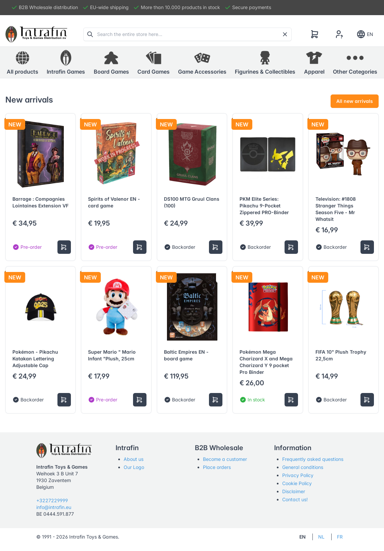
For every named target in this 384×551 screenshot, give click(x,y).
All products (22, 62)
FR (340, 537)
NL (321, 537)
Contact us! (295, 499)
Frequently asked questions (312, 459)
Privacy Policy (297, 475)
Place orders (217, 467)
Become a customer (225, 459)
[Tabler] (36, 34)
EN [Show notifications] (364, 34)
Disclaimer (293, 491)
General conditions (302, 467)
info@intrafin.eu (53, 507)
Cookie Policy (297, 483)
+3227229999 (52, 500)
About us (133, 459)
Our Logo (134, 467)
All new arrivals (354, 101)
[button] (66, 62)
